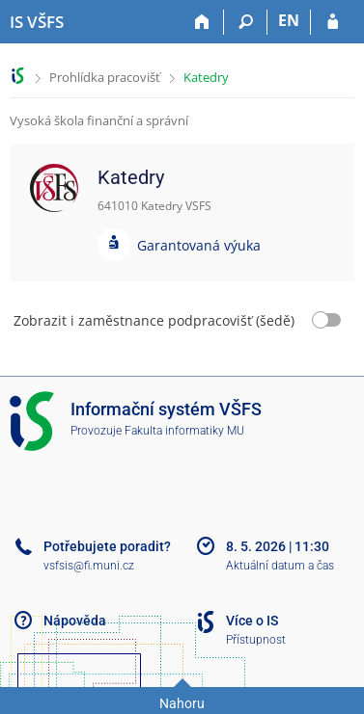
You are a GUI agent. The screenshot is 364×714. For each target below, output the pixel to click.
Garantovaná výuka (199, 245)
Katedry (206, 77)
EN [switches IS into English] (288, 20)
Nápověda (74, 620)
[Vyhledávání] (245, 22)
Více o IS (252, 620)
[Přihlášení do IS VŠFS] (332, 22)
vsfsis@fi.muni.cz (88, 565)
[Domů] (202, 22)
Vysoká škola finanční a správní (99, 120)
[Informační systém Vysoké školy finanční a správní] (37, 22)
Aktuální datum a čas (280, 565)
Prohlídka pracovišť (104, 77)
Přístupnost (256, 640)
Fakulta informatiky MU (184, 430)
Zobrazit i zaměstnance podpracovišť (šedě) (154, 320)
